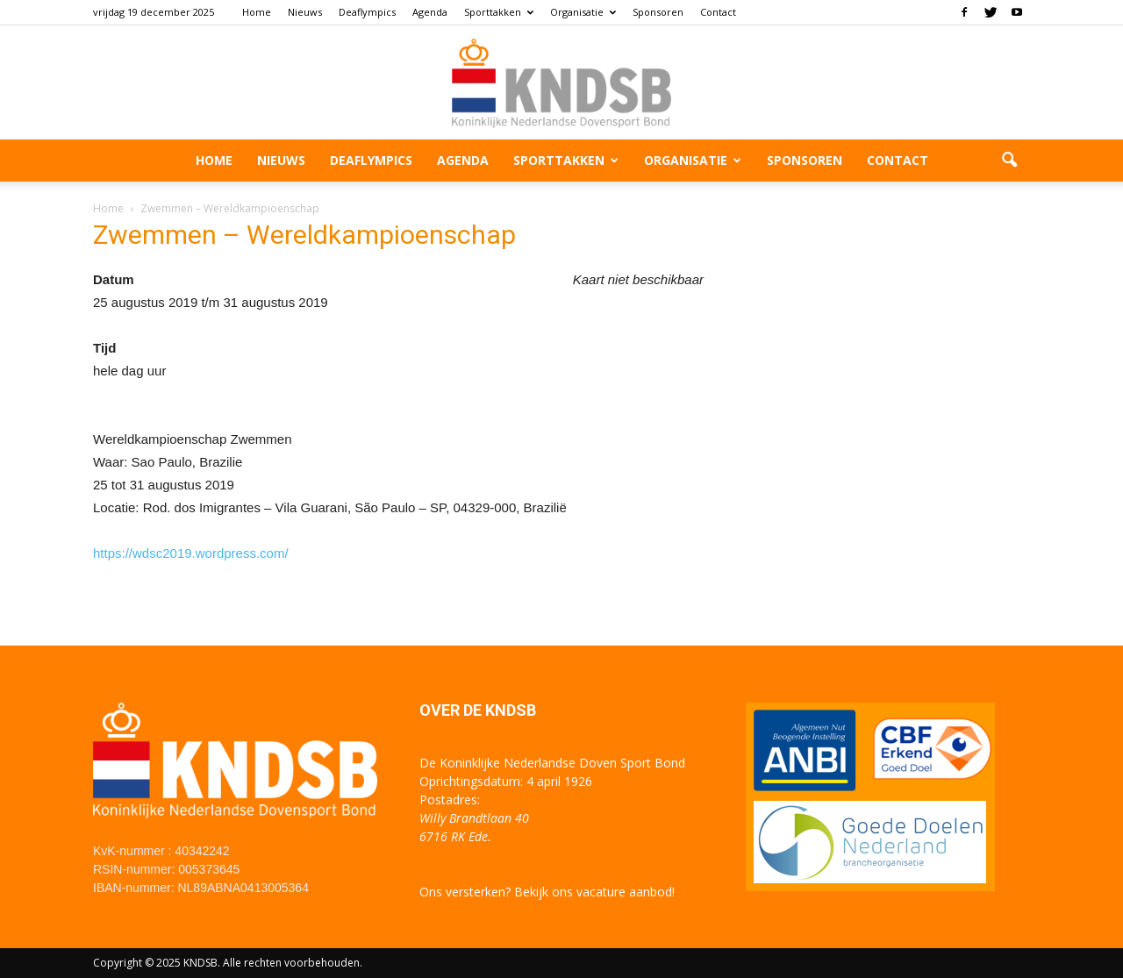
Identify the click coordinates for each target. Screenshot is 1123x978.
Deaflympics (367, 11)
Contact (718, 11)
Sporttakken (498, 11)
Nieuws (305, 11)
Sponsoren (658, 11)
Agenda (429, 11)
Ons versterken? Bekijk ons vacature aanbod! (547, 891)
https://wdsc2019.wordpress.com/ (191, 553)
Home (256, 11)
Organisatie (583, 11)
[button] (1009, 160)
